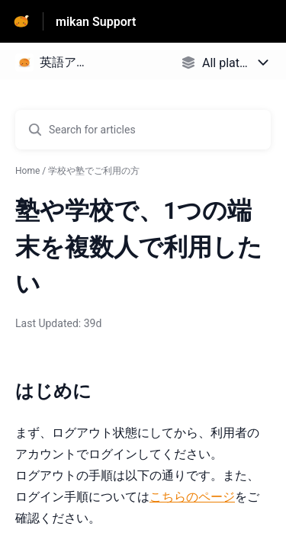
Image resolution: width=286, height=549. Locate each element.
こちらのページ (192, 497)
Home (27, 170)
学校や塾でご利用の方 (94, 170)
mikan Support (96, 21)
